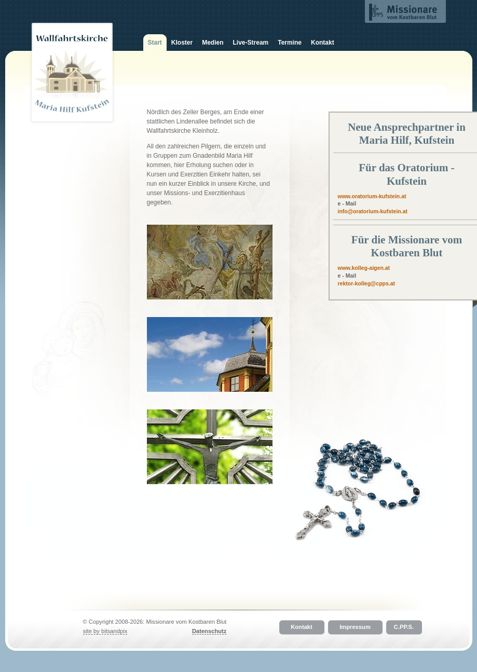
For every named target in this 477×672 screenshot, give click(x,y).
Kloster (182, 42)
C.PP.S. (403, 627)
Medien (212, 42)
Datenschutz (209, 631)
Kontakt (322, 42)
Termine (290, 42)
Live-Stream (251, 42)
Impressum (355, 627)
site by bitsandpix (105, 631)
